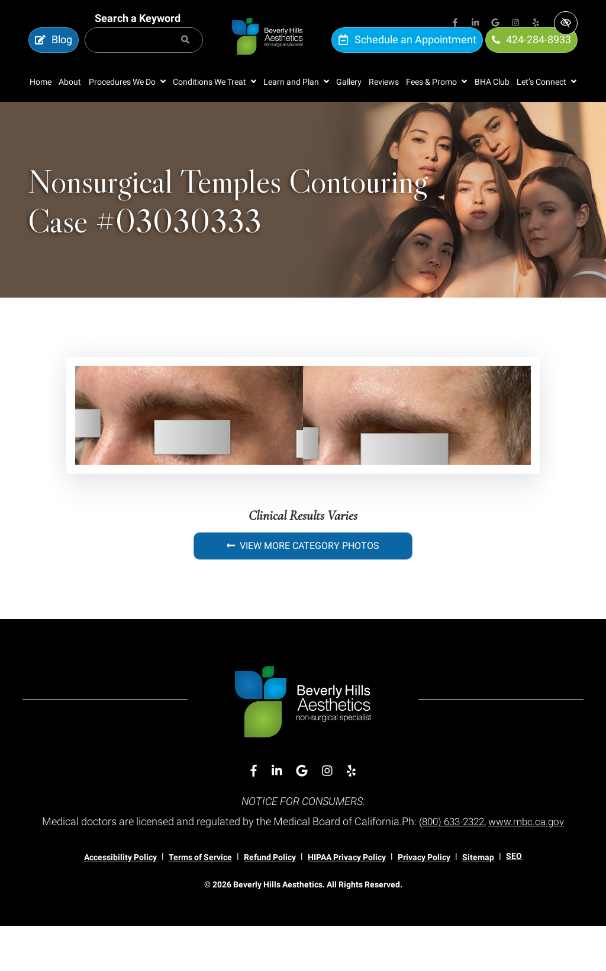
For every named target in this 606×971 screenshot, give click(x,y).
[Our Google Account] (495, 24)
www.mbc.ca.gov (303, 866)
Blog (53, 52)
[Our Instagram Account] (515, 24)
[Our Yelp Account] (535, 24)
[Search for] (143, 52)
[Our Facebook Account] (455, 24)
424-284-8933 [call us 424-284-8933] (531, 52)
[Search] (185, 52)
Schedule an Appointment (407, 52)
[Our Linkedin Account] (475, 24)
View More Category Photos (303, 570)
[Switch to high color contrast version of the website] (566, 23)
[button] (127, 106)
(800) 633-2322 (491, 846)
